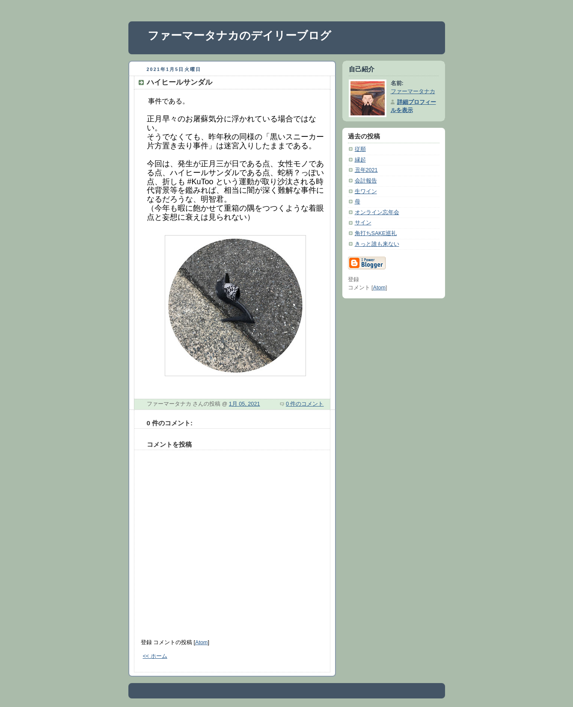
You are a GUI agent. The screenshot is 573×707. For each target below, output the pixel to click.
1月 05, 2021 (244, 404)
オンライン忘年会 (377, 212)
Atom (201, 642)
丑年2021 (366, 170)
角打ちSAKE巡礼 (376, 233)
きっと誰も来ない (377, 244)
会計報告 (366, 181)
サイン (363, 223)
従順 (360, 149)
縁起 (360, 160)
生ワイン (366, 191)
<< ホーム (155, 656)
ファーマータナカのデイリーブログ (239, 35)
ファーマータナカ (413, 91)
